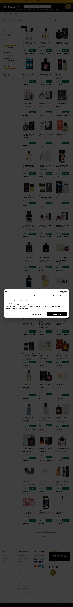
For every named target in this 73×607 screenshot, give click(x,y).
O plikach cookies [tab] (57, 295)
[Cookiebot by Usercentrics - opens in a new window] (61, 291)
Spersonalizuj (36, 314)
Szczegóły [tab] (36, 295)
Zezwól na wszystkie (57, 314)
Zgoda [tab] (15, 295)
